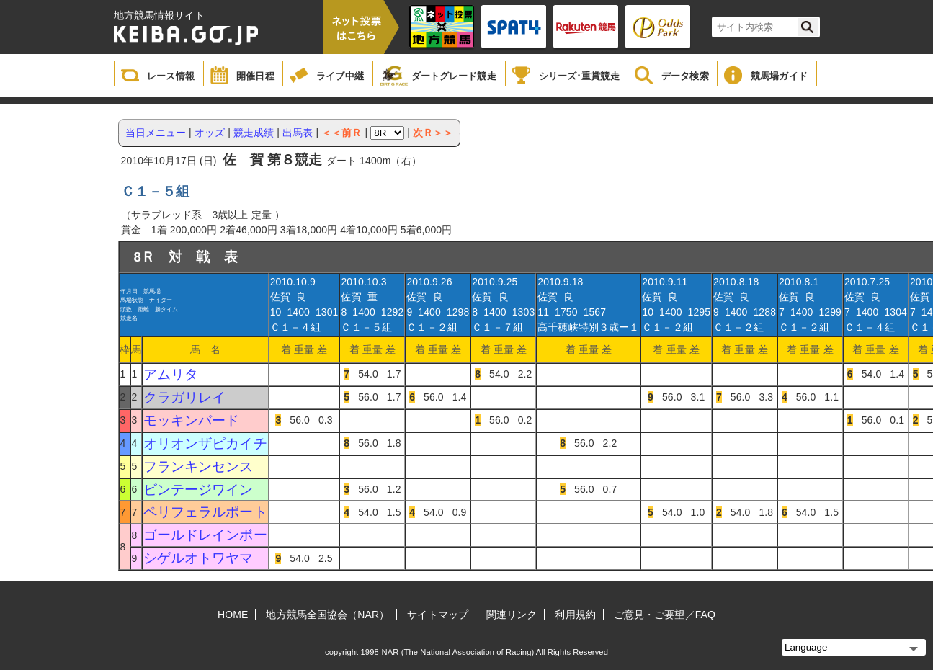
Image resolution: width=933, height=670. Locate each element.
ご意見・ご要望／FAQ (664, 614)
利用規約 (575, 614)
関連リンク (511, 614)
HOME (233, 614)
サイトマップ (437, 614)
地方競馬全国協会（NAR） (327, 614)
